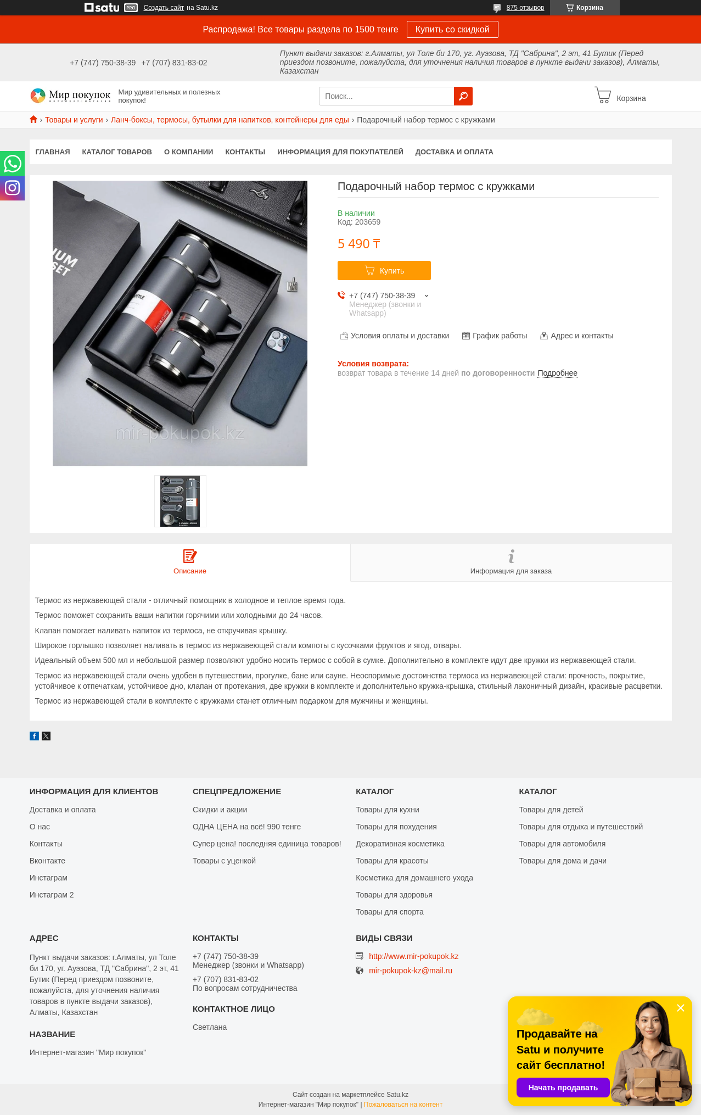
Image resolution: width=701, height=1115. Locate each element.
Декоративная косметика (400, 843)
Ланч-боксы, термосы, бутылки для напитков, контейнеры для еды (230, 119)
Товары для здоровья (394, 894)
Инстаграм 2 (52, 894)
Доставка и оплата (454, 152)
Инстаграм (49, 877)
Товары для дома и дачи (563, 860)
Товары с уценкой (224, 860)
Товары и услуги (74, 119)
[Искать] (463, 96)
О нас (40, 826)
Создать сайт (164, 8)
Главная (53, 152)
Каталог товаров (117, 152)
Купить (392, 270)
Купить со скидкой (453, 29)
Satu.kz (397, 1095)
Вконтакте (48, 860)
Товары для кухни (387, 809)
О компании (188, 152)
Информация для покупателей (340, 152)
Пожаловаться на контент (403, 1104)
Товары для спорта (390, 911)
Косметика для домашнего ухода (414, 877)
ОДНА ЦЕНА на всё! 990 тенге (247, 826)
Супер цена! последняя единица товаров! (267, 843)
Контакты (245, 152)
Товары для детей (551, 809)
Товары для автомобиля (562, 843)
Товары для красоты (392, 860)
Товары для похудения (396, 826)
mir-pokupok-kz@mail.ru (410, 971)
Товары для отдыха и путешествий (581, 826)
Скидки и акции (220, 809)
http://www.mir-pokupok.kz (413, 956)
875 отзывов (526, 8)
